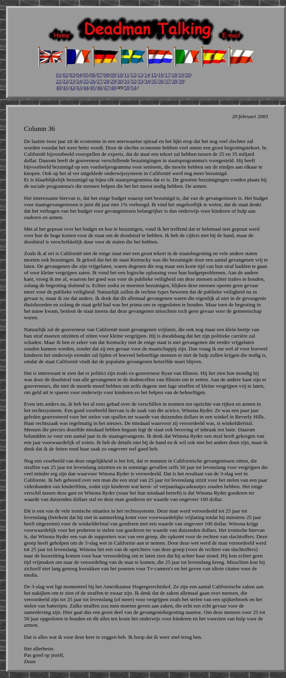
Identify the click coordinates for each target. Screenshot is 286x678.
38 (174, 81)
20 (187, 75)
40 (58, 87)
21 (58, 81)
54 (133, 87)
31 (126, 81)
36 (160, 81)
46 (99, 87)
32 (133, 81)
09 (113, 75)
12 (133, 75)
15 (153, 75)
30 (119, 81)
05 (85, 75)
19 (181, 75)
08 (106, 75)
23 (72, 81)
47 (106, 87)
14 (147, 75)
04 (79, 75)
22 (65, 81)
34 (147, 81)
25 (85, 81)
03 (72, 75)
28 (106, 81)
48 (113, 87)
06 (92, 75)
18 (174, 75)
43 (79, 87)
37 (167, 81)
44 (85, 87)
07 (99, 75)
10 (119, 75)
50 (126, 87)
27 (99, 81)
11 (126, 75)
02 (65, 75)
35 (153, 81)
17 (167, 75)
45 (92, 87)
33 (140, 81)
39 (181, 81)
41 (65, 87)
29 (113, 81)
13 (140, 75)
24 (79, 81)
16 (160, 75)
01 (58, 75)
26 (92, 81)
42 (72, 87)
